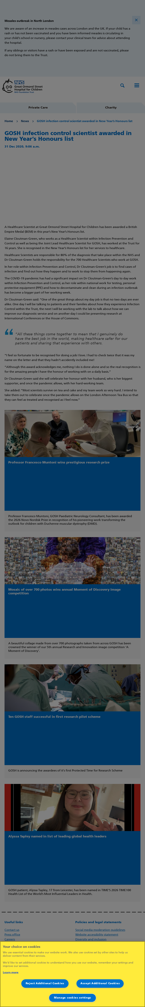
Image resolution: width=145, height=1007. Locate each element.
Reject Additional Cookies (45, 983)
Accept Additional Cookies (100, 983)
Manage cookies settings (72, 997)
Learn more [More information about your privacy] (11, 972)
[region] (72, 974)
